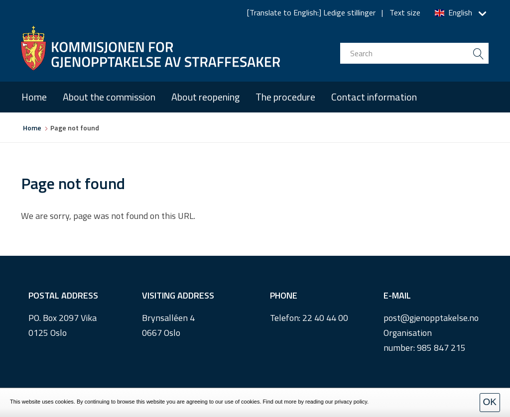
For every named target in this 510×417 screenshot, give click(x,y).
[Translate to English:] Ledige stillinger (311, 12)
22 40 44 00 (325, 317)
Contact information (374, 96)
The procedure (285, 96)
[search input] (414, 53)
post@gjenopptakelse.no (431, 317)
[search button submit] (478, 53)
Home (34, 96)
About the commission (109, 96)
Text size (404, 12)
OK (490, 402)
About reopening (205, 96)
